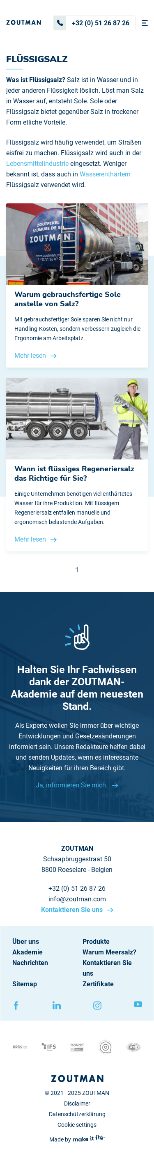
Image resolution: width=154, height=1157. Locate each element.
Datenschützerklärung (77, 1114)
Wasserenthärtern (105, 174)
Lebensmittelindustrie (37, 163)
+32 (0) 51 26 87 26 (91, 23)
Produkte (96, 941)
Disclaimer (77, 1103)
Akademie (27, 952)
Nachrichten (30, 963)
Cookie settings (77, 1124)
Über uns (25, 941)
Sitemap (24, 984)
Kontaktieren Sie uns (72, 910)
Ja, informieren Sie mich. (72, 785)
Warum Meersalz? (109, 952)
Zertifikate (98, 984)
